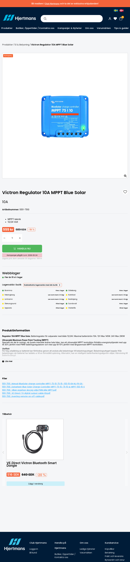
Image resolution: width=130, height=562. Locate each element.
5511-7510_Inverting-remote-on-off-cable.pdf (23, 396)
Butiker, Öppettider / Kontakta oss (35, 28)
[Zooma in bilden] (124, 175)
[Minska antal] (4, 238)
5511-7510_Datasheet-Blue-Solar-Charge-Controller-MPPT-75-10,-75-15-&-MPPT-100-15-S (43, 387)
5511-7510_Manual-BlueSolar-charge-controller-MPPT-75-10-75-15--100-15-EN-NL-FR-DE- (42, 383)
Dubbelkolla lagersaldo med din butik (40, 285)
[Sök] (45, 18)
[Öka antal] (20, 238)
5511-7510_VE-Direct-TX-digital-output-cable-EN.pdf (26, 393)
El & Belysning (22, 44)
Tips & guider (121, 28)
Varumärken (104, 28)
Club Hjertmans (52, 3)
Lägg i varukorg (35, 483)
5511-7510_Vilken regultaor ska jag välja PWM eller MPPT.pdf (29, 390)
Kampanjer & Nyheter (70, 28)
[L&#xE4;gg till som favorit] (125, 191)
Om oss (89, 28)
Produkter (7, 28)
